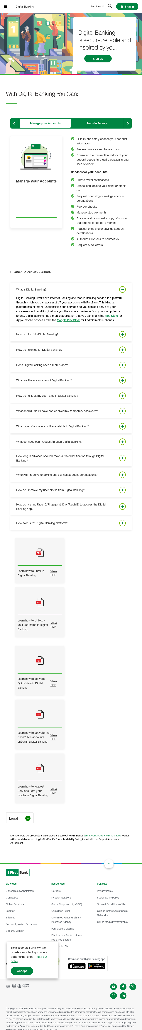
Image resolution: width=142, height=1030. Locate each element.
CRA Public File (59, 946)
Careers (56, 890)
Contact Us (12, 897)
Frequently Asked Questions (21, 924)
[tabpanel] (71, 466)
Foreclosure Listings (62, 928)
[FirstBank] (24, 6)
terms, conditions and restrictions (102, 835)
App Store (111, 315)
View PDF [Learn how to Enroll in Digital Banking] (53, 573)
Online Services (15, 904)
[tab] (45, 123)
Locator (10, 910)
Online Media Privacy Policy (112, 921)
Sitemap (10, 917)
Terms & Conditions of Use (111, 904)
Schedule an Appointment (20, 890)
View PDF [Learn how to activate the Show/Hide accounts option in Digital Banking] (53, 737)
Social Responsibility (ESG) (66, 904)
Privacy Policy (105, 890)
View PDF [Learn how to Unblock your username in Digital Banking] (53, 624)
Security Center (15, 930)
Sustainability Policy (108, 897)
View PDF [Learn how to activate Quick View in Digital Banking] (53, 683)
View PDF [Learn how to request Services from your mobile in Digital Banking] (53, 791)
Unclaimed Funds (60, 910)
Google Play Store (68, 320)
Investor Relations (61, 897)
